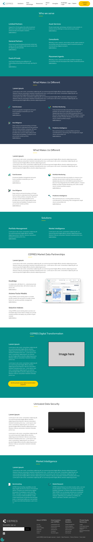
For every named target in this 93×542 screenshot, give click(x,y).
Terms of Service (74, 537)
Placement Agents (54, 532)
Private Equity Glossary (84, 526)
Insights (81, 524)
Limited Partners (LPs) (55, 524)
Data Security (68, 532)
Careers (38, 532)
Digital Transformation (69, 527)
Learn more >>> (16, 115)
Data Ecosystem (68, 529)
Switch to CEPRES (40, 527)
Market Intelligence (69, 526)
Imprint (58, 537)
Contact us (39, 531)
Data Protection (65, 537)
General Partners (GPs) (55, 526)
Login (69, 3)
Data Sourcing (68, 531)
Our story (38, 524)
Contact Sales (84, 3)
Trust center (39, 526)
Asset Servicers (54, 529)
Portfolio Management (69, 524)
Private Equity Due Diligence (83, 528)
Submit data (39, 529)
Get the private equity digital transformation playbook (23, 383)
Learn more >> (12, 32)
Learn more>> (12, 238)
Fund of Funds (54, 527)
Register (74, 3)
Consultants (53, 531)
